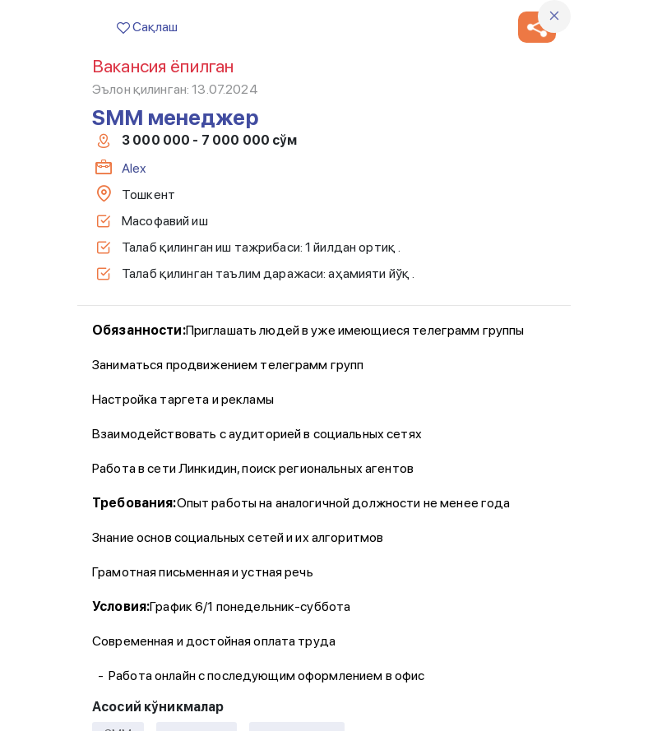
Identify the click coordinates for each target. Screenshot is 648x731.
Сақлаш (147, 27)
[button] (537, 27)
